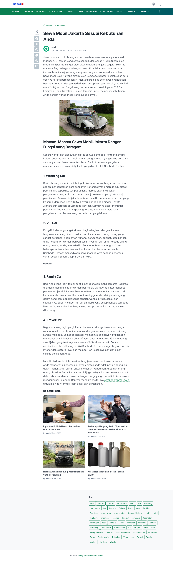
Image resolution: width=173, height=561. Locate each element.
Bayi (104, 508)
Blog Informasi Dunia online (91, 555)
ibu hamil (94, 518)
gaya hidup (106, 513)
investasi (136, 518)
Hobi (148, 513)
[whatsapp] (36, 49)
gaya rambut (119, 513)
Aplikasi (110, 503)
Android (100, 503)
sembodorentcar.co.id (116, 380)
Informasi (105, 518)
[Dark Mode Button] (153, 4)
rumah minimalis (123, 532)
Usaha (93, 542)
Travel (140, 537)
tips (132, 537)
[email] (36, 66)
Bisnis (130, 508)
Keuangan (94, 522)
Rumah (110, 532)
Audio (132, 503)
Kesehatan (147, 518)
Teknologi (116, 537)
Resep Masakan (97, 532)
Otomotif (152, 522)
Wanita (113, 542)
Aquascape (122, 503)
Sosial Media (103, 537)
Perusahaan (119, 527)
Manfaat (142, 522)
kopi (104, 522)
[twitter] (36, 44)
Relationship (149, 527)
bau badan (95, 508)
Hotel (155, 513)
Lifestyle (112, 522)
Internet (125, 518)
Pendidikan (106, 527)
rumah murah (139, 532)
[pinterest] (36, 60)
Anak (92, 503)
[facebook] (36, 38)
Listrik (121, 522)
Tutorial (149, 537)
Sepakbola (152, 532)
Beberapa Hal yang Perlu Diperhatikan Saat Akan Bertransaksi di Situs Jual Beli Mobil (108, 429)
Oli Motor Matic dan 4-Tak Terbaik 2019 (106, 473)
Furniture (94, 513)
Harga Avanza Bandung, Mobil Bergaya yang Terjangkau (63, 473)
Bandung (148, 503)
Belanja (122, 508)
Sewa (92, 537)
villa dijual (103, 542)
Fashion (146, 508)
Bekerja (112, 508)
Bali (139, 503)
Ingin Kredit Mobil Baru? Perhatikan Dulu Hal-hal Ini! (61, 428)
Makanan (131, 522)
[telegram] (36, 55)
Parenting (94, 527)
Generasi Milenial (135, 513)
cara (138, 508)
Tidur (125, 537)
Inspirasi (115, 518)
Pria (129, 527)
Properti (137, 527)
